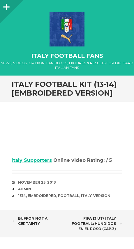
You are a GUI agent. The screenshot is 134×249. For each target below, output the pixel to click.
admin (24, 189)
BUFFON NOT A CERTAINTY (29, 221)
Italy (86, 196)
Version (101, 196)
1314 (22, 196)
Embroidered (42, 196)
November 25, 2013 (37, 182)
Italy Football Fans (67, 55)
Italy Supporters (32, 160)
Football (68, 196)
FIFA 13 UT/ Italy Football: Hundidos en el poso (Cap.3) (97, 223)
